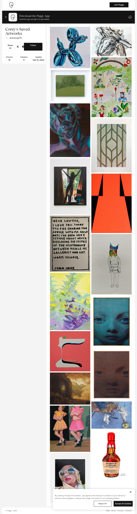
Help (108, 511)
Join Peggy (119, 5)
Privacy (120, 511)
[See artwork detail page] (70, 47)
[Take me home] (11, 4)
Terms (113, 511)
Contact (128, 511)
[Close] (131, 492)
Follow (33, 45)
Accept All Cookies (123, 503)
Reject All (102, 503)
